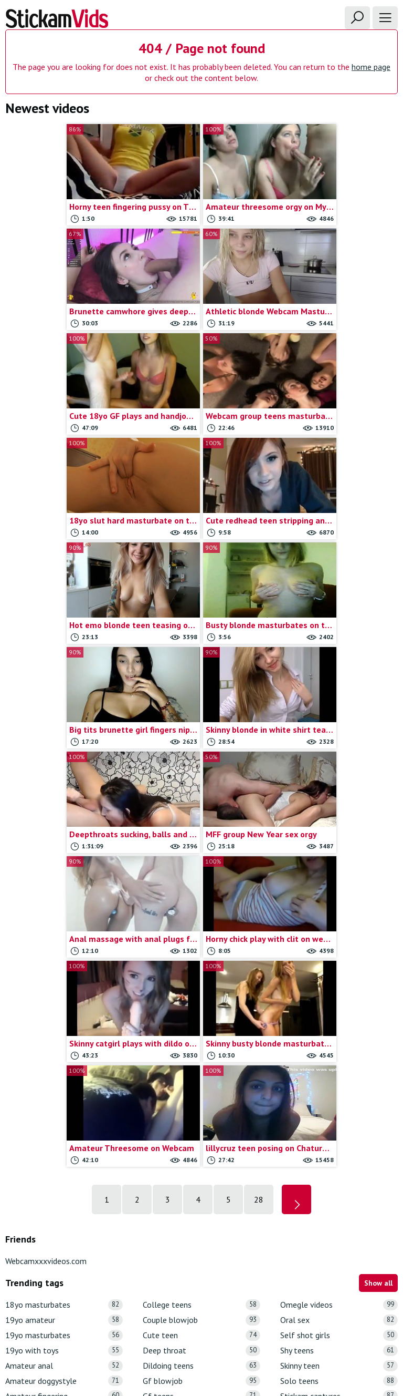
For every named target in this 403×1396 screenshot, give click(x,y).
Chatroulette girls (64, 1230)
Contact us (131, 1327)
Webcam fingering (339, 1261)
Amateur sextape (64, 1109)
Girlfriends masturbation (201, 1124)
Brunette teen (64, 1200)
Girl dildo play (201, 1078)
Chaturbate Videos (64, 1245)
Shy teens (339, 1018)
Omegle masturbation (201, 1200)
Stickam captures (339, 1064)
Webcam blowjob (339, 1215)
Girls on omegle (201, 1139)
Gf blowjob (201, 1048)
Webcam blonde (339, 1200)
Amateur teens (64, 1124)
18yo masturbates (64, 972)
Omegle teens (201, 1245)
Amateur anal (64, 1033)
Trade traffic (230, 1327)
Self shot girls (339, 1003)
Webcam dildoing (339, 1245)
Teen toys (339, 1155)
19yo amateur (64, 987)
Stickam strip (339, 1094)
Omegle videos (339, 972)
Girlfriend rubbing (201, 1094)
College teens (201, 972)
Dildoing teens (201, 1033)
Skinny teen (339, 1033)
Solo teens (339, 1048)
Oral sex (339, 987)
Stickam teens (339, 1109)
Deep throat (201, 1018)
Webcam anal (339, 1170)
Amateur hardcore (64, 1078)
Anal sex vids (64, 1155)
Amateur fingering (64, 1064)
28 (258, 867)
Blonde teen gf (64, 1185)
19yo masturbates (64, 1003)
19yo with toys (64, 1018)
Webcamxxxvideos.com (46, 928)
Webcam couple (339, 1230)
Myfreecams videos (201, 1170)
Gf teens (201, 1064)
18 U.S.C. (274, 1327)
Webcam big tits (339, 1185)
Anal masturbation (64, 1139)
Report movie (178, 1327)
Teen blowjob (339, 1124)
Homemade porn (201, 1155)
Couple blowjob (201, 987)
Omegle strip (201, 1230)
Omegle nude (201, 1215)
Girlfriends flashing (201, 1109)
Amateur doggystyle (64, 1048)
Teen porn (339, 1139)
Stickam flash (339, 1078)
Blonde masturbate (64, 1170)
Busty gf (64, 1215)
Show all (378, 951)
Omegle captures (201, 1185)
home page (371, 66)
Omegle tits (201, 1261)
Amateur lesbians (64, 1094)
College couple (64, 1261)
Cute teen (201, 1003)
